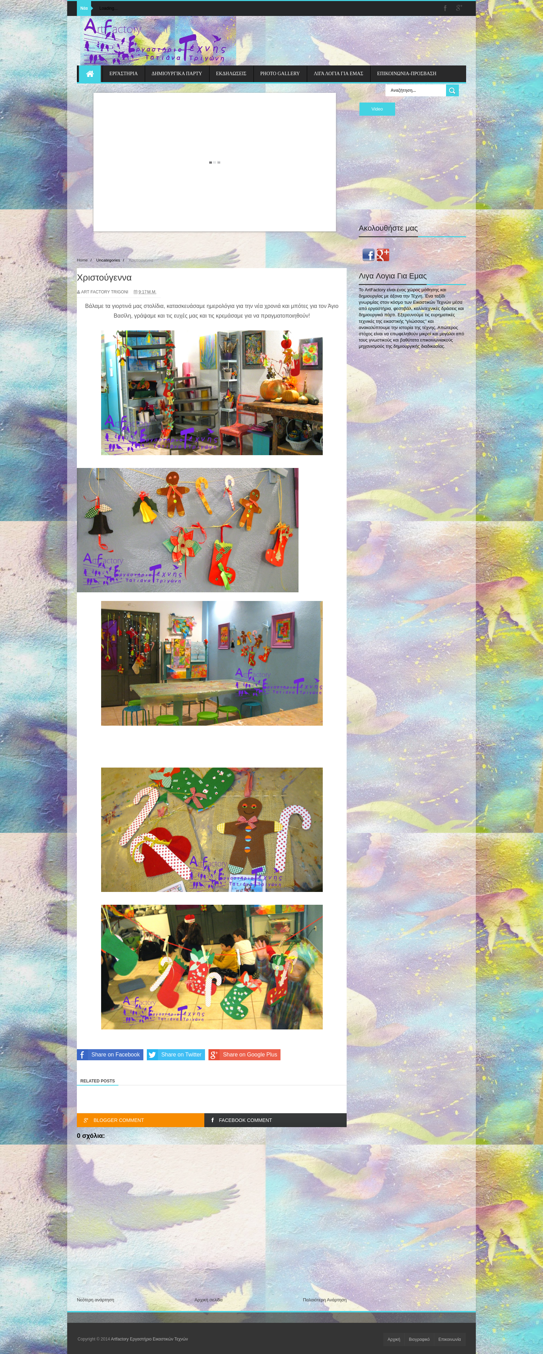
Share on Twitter (174, 1054)
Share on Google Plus (242, 1054)
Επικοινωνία (449, 1339)
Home (82, 260)
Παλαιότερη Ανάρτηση (325, 1299)
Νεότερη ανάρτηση (95, 1299)
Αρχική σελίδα (209, 1299)
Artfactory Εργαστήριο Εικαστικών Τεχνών (149, 1339)
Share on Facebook (108, 1054)
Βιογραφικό (419, 1339)
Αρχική (394, 1339)
